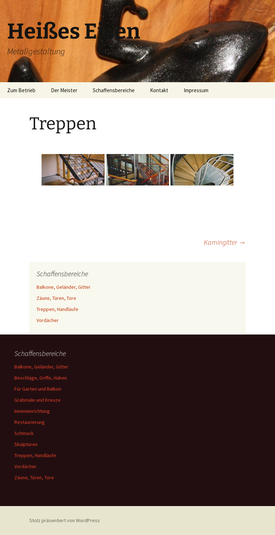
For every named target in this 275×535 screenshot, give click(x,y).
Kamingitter (225, 242)
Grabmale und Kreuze (37, 400)
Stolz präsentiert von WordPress (64, 520)
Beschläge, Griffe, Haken (40, 378)
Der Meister (64, 90)
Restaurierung (29, 422)
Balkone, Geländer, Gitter (64, 287)
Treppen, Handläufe (57, 309)
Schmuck (24, 433)
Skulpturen (26, 444)
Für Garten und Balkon (37, 389)
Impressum (196, 90)
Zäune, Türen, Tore (56, 298)
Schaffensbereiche (114, 90)
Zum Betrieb (21, 90)
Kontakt (159, 90)
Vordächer (48, 320)
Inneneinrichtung (32, 411)
